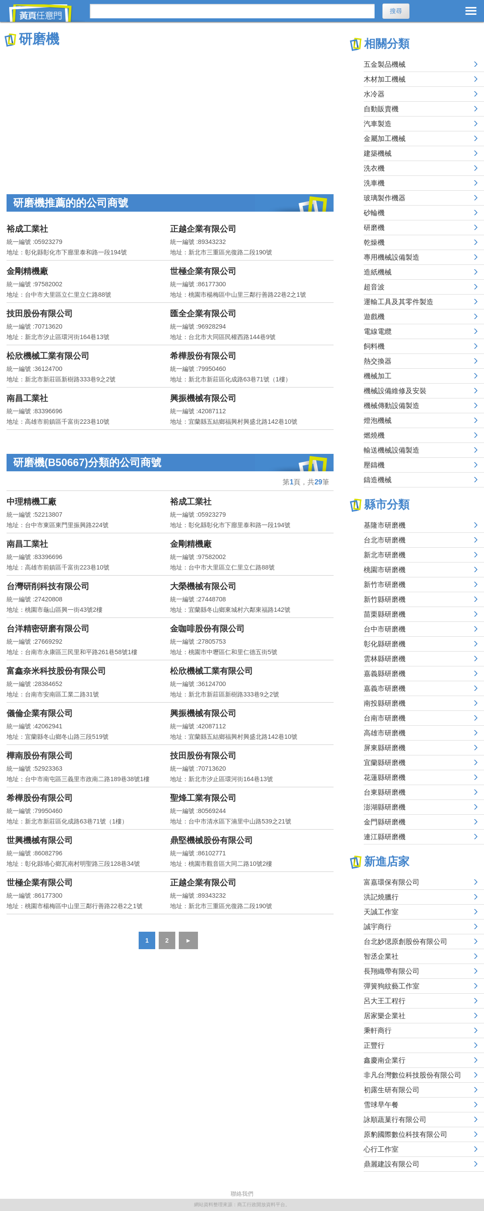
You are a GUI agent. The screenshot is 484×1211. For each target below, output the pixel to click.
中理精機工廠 (31, 501)
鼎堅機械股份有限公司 (211, 840)
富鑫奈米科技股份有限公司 (56, 671)
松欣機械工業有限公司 (48, 355)
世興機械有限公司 (40, 840)
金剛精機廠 (27, 271)
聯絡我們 (242, 1193)
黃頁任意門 (46, 13)
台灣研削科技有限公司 (48, 586)
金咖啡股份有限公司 (207, 628)
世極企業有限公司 (203, 271)
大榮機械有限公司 (203, 586)
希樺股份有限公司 (203, 355)
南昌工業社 (27, 398)
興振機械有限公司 (203, 398)
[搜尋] (232, 11)
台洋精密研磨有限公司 (48, 628)
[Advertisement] (170, 113)
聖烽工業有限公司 (203, 798)
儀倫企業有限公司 (40, 713)
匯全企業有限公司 (203, 313)
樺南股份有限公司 (40, 755)
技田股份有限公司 (40, 313)
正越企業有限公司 (203, 228)
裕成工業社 (27, 228)
